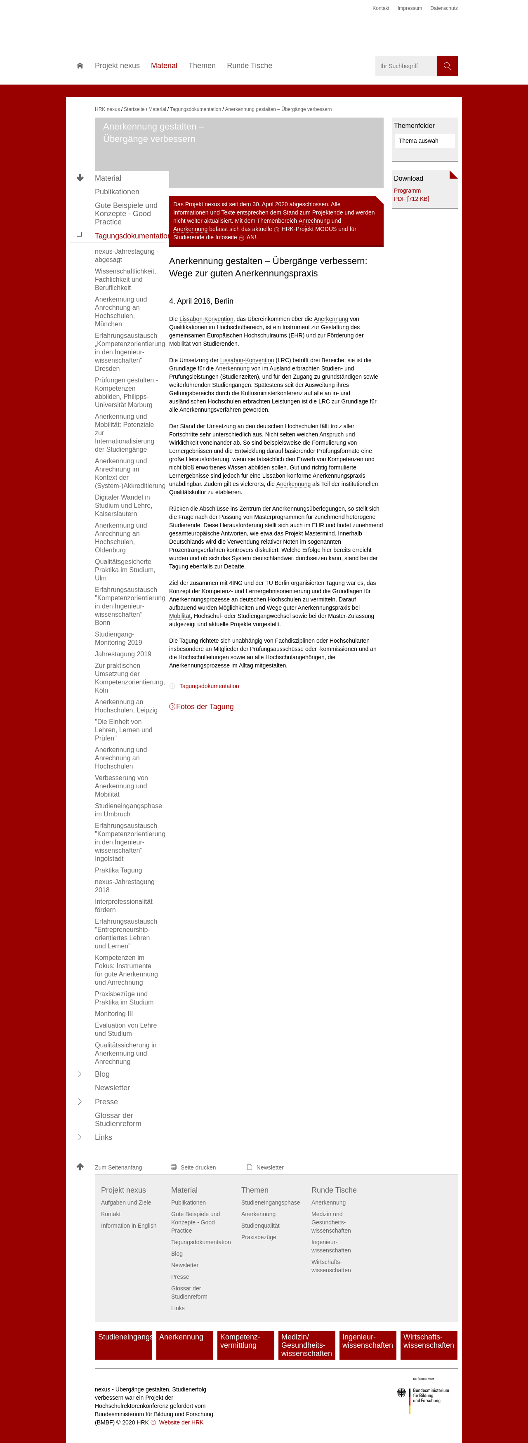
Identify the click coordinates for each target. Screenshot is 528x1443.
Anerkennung (190, 229)
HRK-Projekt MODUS (309, 229)
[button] (80, 235)
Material (108, 178)
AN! (251, 237)
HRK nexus (107, 109)
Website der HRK (181, 1422)
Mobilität (180, 343)
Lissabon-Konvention (206, 319)
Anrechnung (314, 220)
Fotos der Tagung (205, 707)
